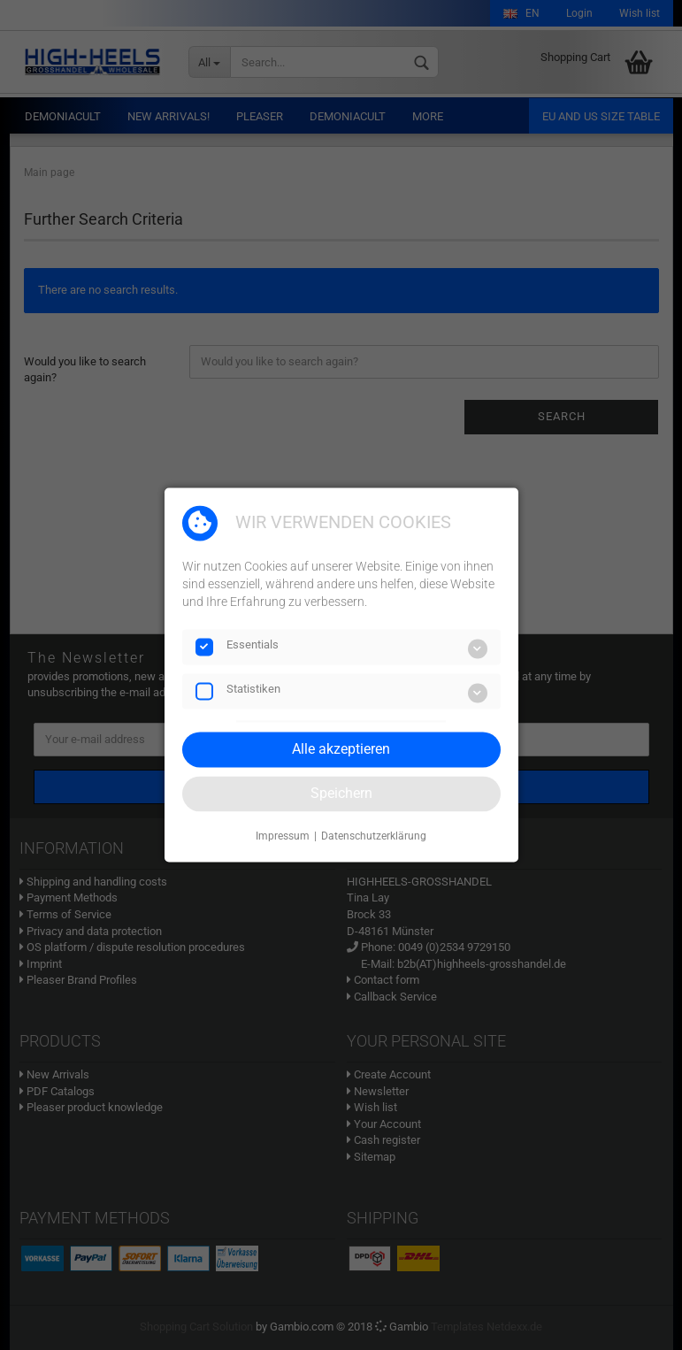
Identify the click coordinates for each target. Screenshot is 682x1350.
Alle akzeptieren (341, 748)
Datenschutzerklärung (373, 836)
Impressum (283, 836)
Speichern (341, 793)
